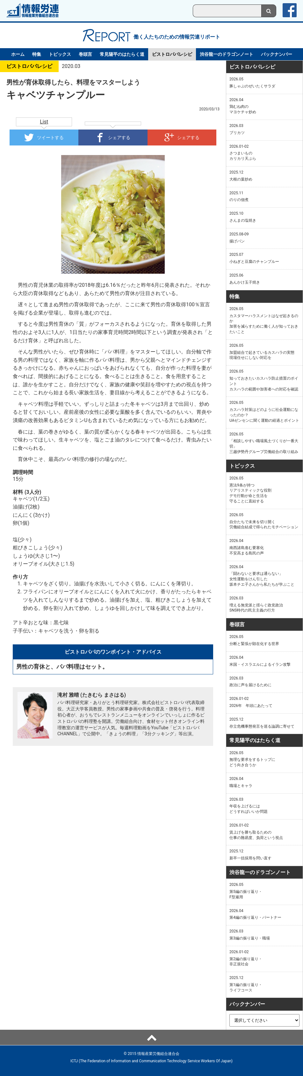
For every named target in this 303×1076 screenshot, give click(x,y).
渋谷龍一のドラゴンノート (226, 54)
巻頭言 (85, 54)
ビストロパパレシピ (172, 54)
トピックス (60, 54)
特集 (36, 54)
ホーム (18, 54)
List (44, 122)
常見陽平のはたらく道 (122, 54)
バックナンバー (276, 54)
